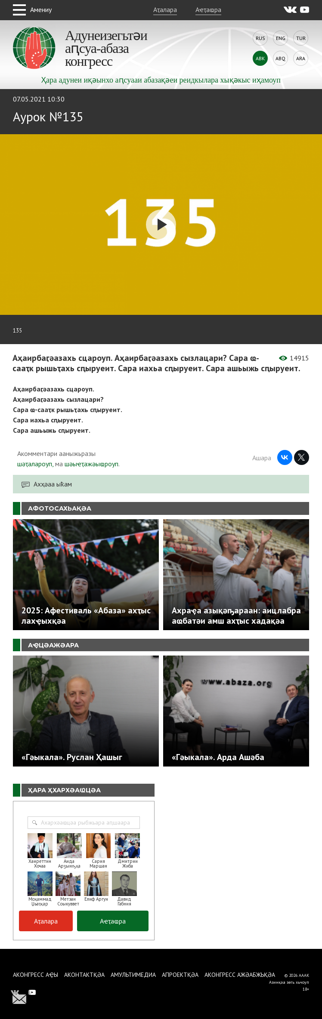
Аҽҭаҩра (208, 9)
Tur (301, 38)
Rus (260, 38)
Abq (280, 58)
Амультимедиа (133, 975)
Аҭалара (165, 9)
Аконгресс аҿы (35, 975)
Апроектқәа (180, 975)
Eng (280, 38)
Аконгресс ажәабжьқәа (239, 975)
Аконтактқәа (84, 975)
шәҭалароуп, (35, 463)
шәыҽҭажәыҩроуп (91, 463)
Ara (300, 58)
